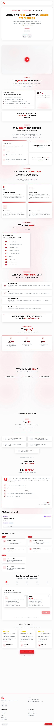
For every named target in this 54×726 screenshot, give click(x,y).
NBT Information (32, 711)
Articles (2, 715)
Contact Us (3, 717)
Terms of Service (4, 719)
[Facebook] (2, 705)
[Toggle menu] (50, 2)
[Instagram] (6, 705)
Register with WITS (32, 715)
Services (3, 713)
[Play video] (27, 59)
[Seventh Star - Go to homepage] (4, 3)
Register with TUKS (32, 713)
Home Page (3, 711)
